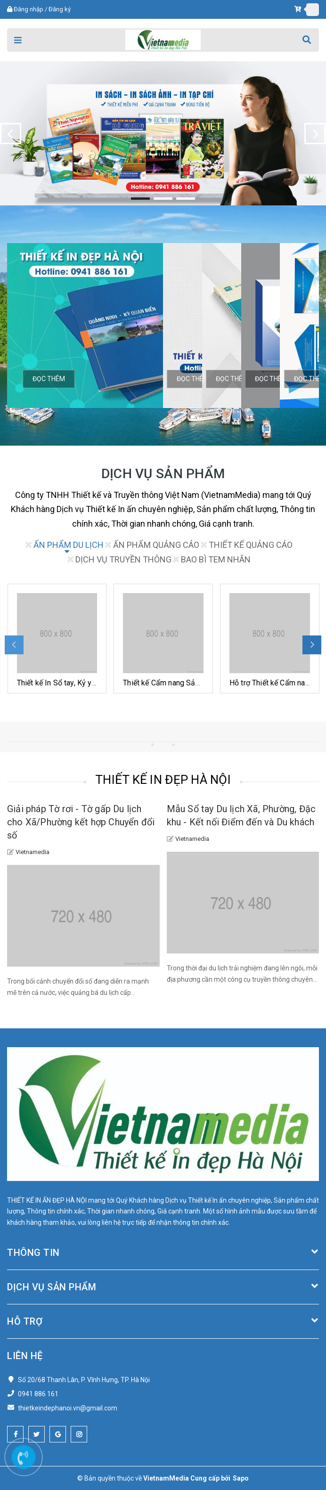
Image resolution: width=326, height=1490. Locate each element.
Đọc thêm (49, 379)
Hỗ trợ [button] (163, 1321)
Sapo (241, 1478)
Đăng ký (60, 9)
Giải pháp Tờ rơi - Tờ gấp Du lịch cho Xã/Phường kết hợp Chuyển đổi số (81, 822)
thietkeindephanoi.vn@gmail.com (67, 1408)
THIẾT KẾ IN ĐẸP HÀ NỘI (163, 780)
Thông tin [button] (163, 1252)
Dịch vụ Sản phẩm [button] (163, 1287)
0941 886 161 (38, 1394)
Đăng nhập (28, 9)
